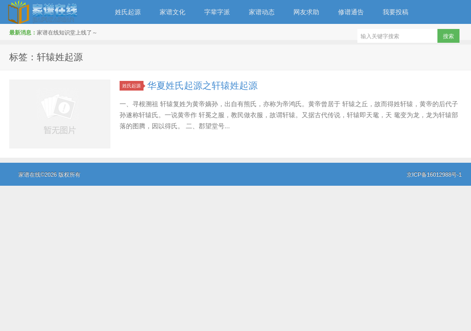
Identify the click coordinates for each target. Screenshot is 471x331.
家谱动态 (262, 12)
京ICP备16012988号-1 (434, 174)
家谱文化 (172, 12)
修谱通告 (351, 12)
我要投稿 (395, 12)
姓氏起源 (128, 12)
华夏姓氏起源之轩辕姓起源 (202, 85)
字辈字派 (217, 12)
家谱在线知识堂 (53, 12)
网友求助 (306, 12)
